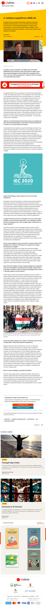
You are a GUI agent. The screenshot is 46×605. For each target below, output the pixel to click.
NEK (37, 419)
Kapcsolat (10, 596)
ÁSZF (37, 596)
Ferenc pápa (7, 419)
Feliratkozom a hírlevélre (23, 407)
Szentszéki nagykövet (9, 421)
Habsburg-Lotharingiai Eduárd (19, 419)
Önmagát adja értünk (11, 463)
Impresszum (17, 596)
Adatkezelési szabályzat (28, 596)
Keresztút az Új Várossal (12, 507)
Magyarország (30, 419)
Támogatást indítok (23, 404)
